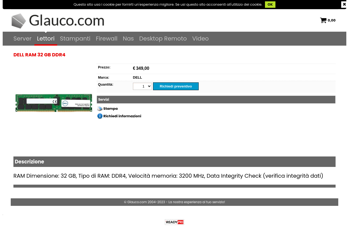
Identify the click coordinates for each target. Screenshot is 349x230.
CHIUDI (344, 4)
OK (270, 4)
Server (22, 38)
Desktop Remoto (163, 38)
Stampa (110, 108)
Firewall (107, 38)
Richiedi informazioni (122, 116)
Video (200, 38)
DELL (137, 77)
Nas (128, 38)
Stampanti (75, 38)
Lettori (46, 38)
